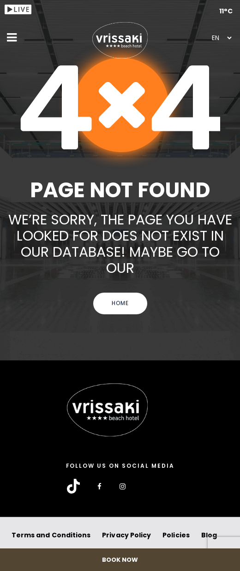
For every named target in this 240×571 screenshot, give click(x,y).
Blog (209, 535)
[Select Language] (221, 38)
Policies (176, 535)
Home (120, 303)
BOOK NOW (120, 559)
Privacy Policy (126, 535)
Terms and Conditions (51, 535)
